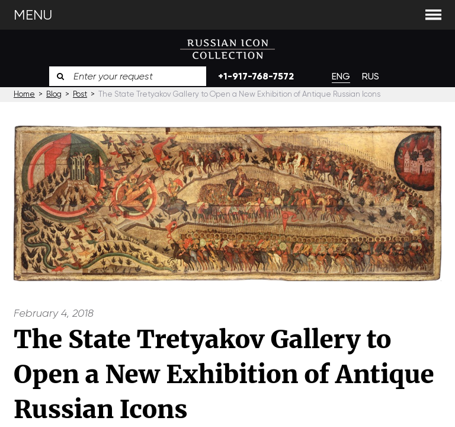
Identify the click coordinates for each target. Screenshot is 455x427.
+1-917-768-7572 (256, 76)
